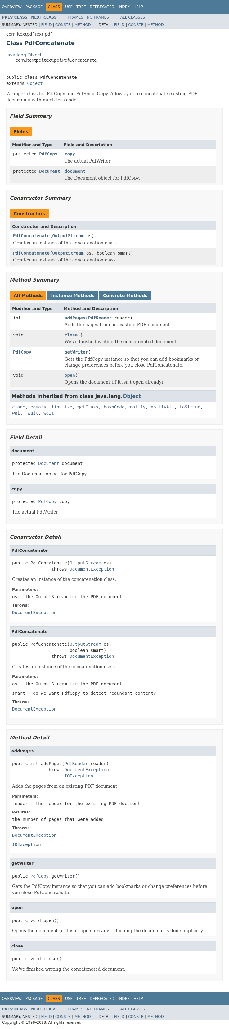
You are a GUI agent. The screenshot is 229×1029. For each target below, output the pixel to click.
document (75, 171)
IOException (79, 775)
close (71, 334)
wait (17, 413)
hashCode (114, 406)
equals (38, 406)
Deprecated (102, 7)
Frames (75, 17)
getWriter (76, 352)
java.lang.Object (24, 54)
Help (138, 7)
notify (138, 406)
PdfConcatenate (31, 235)
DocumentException (92, 569)
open (70, 375)
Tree (81, 7)
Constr (63, 25)
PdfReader (100, 317)
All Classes (132, 17)
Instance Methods (72, 295)
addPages (75, 317)
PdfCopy (48, 153)
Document (49, 171)
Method (82, 25)
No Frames (98, 17)
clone (18, 406)
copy (70, 153)
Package (34, 7)
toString (190, 406)
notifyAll (162, 406)
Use (69, 7)
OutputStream (67, 235)
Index (124, 7)
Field (46, 25)
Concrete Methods (125, 295)
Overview (12, 7)
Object (35, 83)
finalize (61, 406)
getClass (88, 406)
